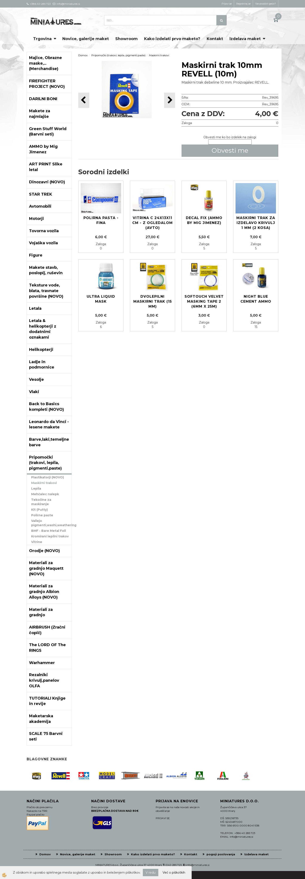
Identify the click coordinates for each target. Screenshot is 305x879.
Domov (83, 55)
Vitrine (36, 542)
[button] (169, 100)
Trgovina (42, 38)
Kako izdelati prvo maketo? (172, 38)
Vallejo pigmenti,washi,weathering (51, 523)
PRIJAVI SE (163, 818)
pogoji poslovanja (220, 854)
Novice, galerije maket (85, 38)
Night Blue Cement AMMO (255, 298)
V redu (151, 872)
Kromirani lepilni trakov (50, 536)
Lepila (36, 488)
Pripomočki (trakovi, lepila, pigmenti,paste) (118, 55)
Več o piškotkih (174, 872)
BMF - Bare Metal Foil (48, 531)
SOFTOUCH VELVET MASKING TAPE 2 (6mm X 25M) (204, 301)
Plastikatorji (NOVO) (47, 477)
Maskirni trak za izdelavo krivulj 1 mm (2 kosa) (255, 223)
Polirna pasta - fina (101, 220)
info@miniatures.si (197, 865)
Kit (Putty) (39, 510)
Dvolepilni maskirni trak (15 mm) (152, 301)
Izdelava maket (245, 38)
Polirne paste (42, 515)
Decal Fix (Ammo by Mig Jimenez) (204, 220)
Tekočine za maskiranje (41, 502)
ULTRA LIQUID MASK (101, 298)
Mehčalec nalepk (45, 494)
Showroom (126, 38)
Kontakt (215, 38)
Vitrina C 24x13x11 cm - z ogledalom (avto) (152, 223)
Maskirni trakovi (44, 483)
